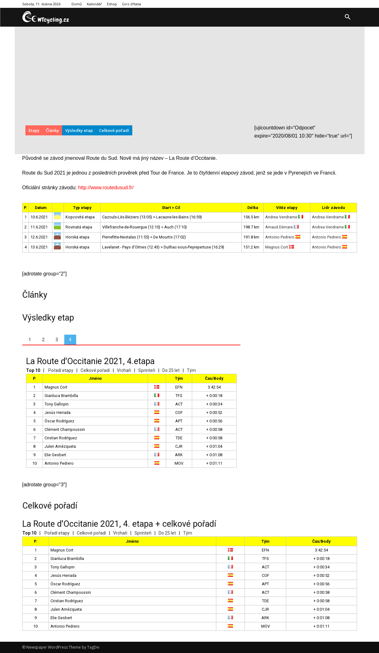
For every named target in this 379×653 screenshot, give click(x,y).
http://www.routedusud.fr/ (106, 187)
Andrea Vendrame (284, 217)
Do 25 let (171, 370)
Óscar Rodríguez (59, 421)
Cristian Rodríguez (61, 438)
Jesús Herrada (58, 412)
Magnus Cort (279, 247)
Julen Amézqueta (60, 446)
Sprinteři (146, 370)
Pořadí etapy (60, 370)
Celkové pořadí (95, 370)
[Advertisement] (189, 77)
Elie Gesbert (55, 454)
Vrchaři (124, 370)
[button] (347, 17)
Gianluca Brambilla (61, 395)
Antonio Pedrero (282, 237)
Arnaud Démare (282, 227)
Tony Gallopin (57, 404)
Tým (191, 370)
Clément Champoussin (65, 429)
